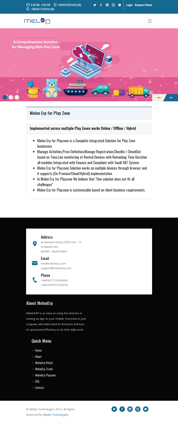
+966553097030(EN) (54, 285)
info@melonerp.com (53, 263)
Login (129, 5)
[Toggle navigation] (150, 21)
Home (37, 350)
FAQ (35, 381)
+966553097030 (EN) (67, 5)
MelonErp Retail (42, 363)
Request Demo (143, 5)
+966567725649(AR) (54, 280)
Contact (38, 387)
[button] (5, 97)
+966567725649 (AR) (40, 9)
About (37, 356)
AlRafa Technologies (55, 414)
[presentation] (159, 97)
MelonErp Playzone (43, 375)
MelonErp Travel (42, 369)
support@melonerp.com (56, 268)
